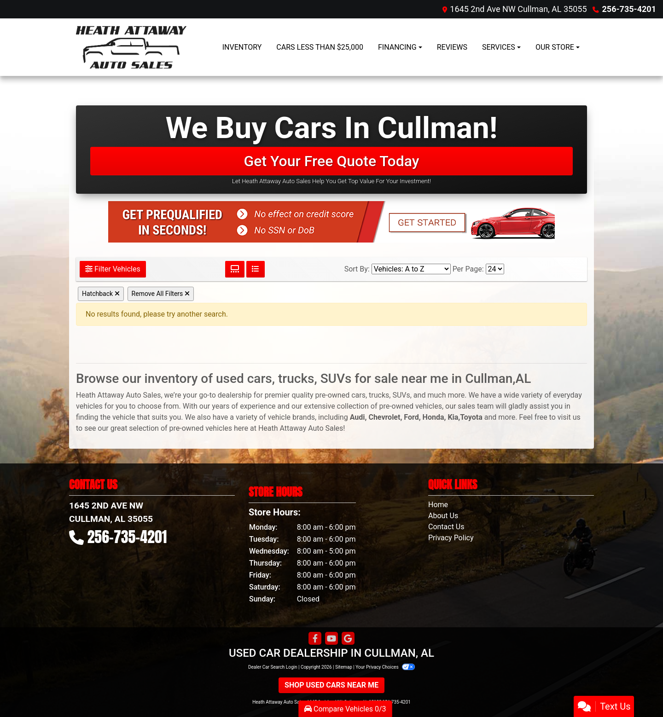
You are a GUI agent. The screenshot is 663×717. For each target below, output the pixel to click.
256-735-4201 (629, 9)
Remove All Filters (161, 293)
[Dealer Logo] (131, 47)
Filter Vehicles (112, 269)
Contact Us (446, 526)
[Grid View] (234, 269)
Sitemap (343, 667)
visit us (569, 417)
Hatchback (101, 293)
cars (358, 395)
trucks (379, 395)
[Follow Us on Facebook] (314, 639)
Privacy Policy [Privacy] (451, 537)
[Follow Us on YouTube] (331, 639)
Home (438, 504)
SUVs (401, 395)
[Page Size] (495, 269)
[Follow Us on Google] (348, 639)
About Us (443, 515)
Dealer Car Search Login (272, 667)
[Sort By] (411, 269)
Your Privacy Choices (385, 667)
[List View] (255, 269)
